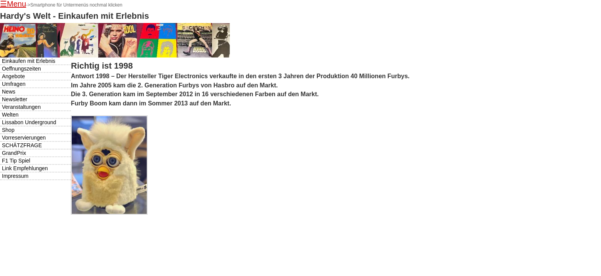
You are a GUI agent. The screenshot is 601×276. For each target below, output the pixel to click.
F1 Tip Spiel (16, 161)
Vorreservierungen (24, 138)
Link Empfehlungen (25, 168)
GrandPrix (14, 153)
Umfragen (13, 84)
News (8, 92)
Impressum (15, 176)
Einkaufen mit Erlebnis (28, 61)
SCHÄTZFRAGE (22, 145)
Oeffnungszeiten (21, 69)
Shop (8, 130)
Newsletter (14, 99)
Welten (10, 115)
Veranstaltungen (21, 107)
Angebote (13, 76)
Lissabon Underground (29, 122)
